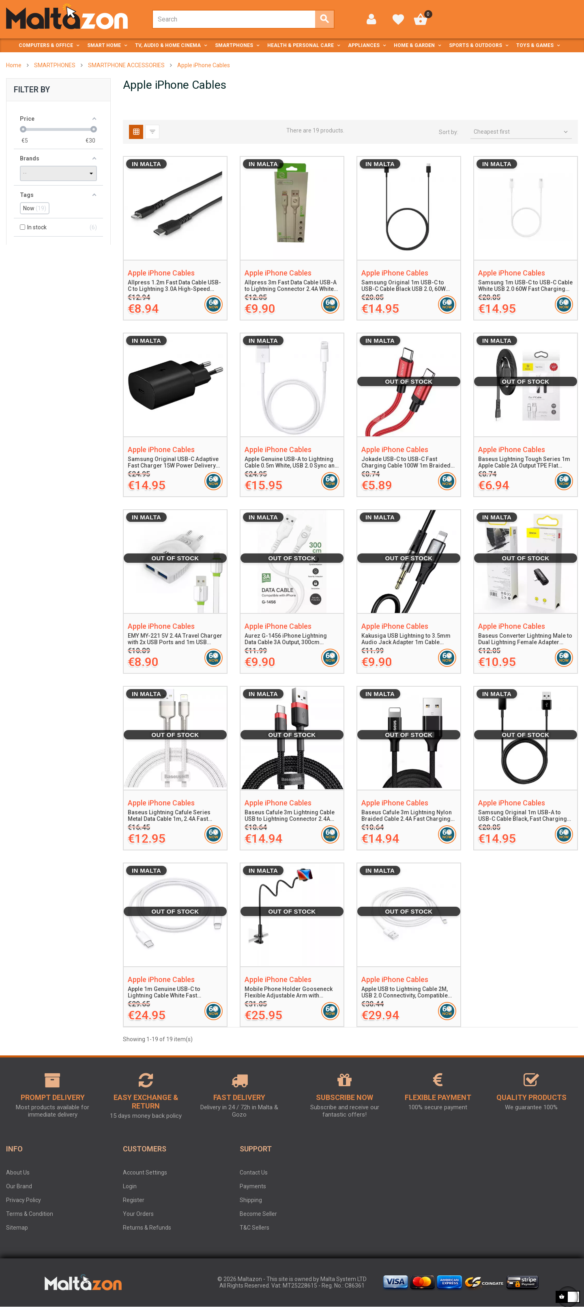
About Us (18, 1172)
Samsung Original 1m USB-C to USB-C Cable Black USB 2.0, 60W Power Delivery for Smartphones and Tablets (404, 286)
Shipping (251, 1200)
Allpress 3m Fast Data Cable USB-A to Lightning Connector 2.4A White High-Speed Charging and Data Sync (291, 286)
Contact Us (254, 1172)
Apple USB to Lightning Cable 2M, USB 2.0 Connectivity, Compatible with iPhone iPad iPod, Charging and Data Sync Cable (404, 992)
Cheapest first (522, 132)
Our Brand (19, 1186)
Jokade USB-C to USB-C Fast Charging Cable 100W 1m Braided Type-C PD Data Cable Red (406, 463)
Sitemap (17, 1227)
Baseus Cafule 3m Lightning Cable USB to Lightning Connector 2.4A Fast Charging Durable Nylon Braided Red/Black (290, 816)
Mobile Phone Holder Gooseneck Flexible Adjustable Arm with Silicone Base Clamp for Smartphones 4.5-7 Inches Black (289, 992)
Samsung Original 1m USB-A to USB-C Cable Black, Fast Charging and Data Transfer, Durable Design (523, 816)
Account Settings (145, 1172)
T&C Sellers (254, 1227)
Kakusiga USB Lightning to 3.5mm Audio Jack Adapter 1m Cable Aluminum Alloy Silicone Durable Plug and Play (406, 639)
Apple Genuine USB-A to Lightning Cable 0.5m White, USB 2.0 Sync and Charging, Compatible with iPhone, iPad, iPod (291, 463)
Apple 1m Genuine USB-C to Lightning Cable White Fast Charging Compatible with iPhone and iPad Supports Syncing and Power (172, 992)
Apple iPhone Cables (161, 273)
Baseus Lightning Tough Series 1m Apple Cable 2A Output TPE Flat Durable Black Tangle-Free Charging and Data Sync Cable (524, 463)
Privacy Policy (23, 1200)
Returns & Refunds (147, 1227)
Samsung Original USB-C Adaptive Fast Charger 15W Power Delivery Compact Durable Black (173, 463)
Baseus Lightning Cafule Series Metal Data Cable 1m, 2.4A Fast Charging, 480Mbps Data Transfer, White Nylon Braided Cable (172, 816)
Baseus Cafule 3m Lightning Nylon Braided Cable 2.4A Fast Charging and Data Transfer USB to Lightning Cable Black (407, 816)
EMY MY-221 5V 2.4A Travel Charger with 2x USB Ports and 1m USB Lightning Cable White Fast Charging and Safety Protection (175, 639)
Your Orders (138, 1214)
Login (130, 1186)
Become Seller (258, 1214)
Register (133, 1200)
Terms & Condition (29, 1214)
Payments (253, 1186)
